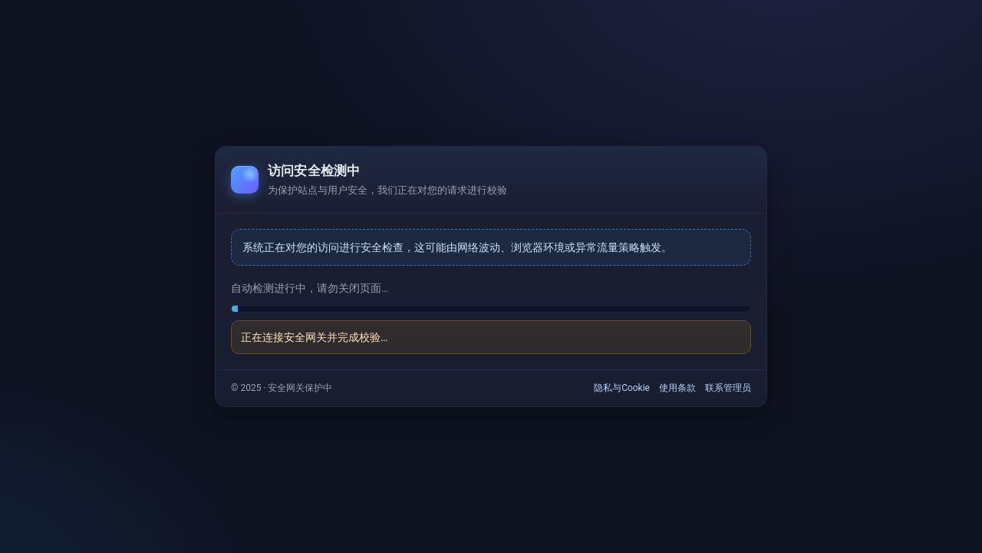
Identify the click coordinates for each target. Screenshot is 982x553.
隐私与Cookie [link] (622, 387)
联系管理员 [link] (728, 387)
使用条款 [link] (677, 387)
